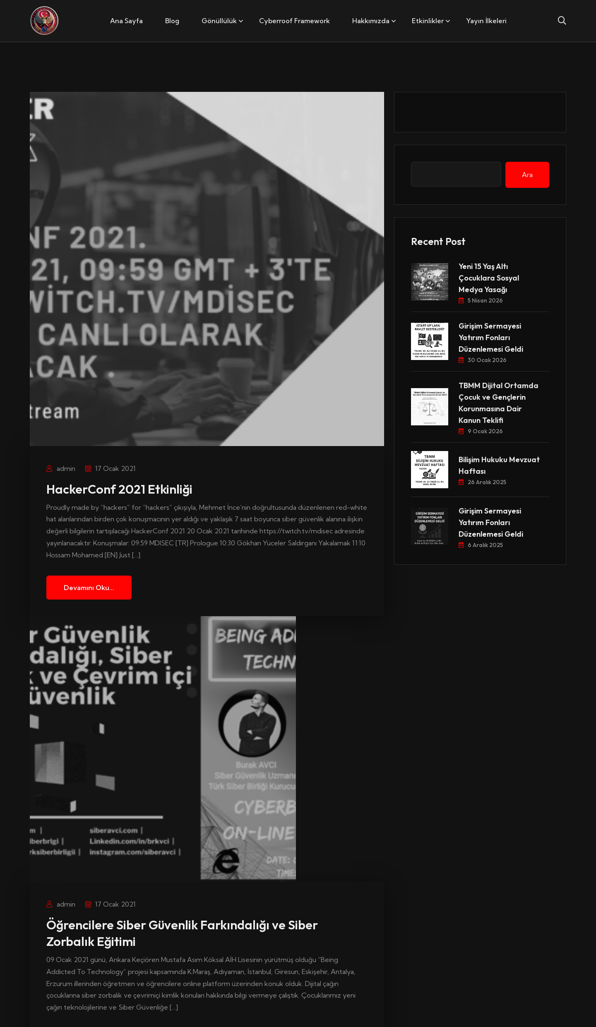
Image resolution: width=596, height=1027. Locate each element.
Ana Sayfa (126, 21)
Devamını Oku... (89, 587)
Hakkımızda (370, 21)
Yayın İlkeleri (486, 21)
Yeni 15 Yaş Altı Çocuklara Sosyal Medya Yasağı (489, 278)
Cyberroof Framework (294, 21)
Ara (527, 174)
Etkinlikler (428, 21)
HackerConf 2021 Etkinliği (119, 489)
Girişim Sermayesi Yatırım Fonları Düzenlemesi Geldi (491, 337)
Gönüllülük (219, 21)
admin (60, 468)
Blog (172, 21)
